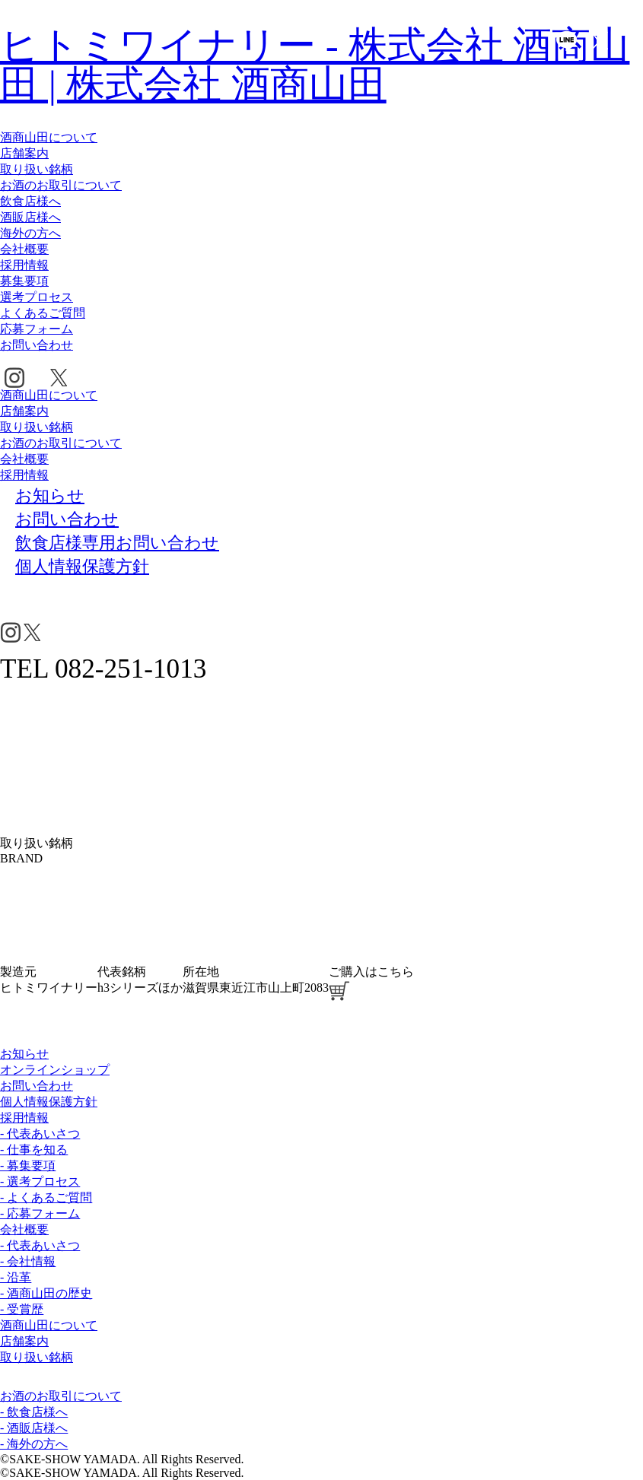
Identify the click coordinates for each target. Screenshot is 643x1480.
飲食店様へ (30, 201)
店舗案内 (24, 153)
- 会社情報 (28, 1261)
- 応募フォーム (40, 1213)
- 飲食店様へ (34, 1411)
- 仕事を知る (34, 1149)
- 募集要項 (28, 1165)
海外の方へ (30, 233)
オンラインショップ (55, 1069)
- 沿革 (15, 1277)
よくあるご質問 (42, 312)
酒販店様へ (30, 217)
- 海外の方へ (34, 1443)
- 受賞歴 (21, 1309)
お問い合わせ (36, 344)
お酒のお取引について (61, 185)
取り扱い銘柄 (36, 169)
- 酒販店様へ (34, 1427)
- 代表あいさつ (40, 1133)
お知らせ (24, 1053)
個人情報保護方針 (48, 1101)
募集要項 (24, 281)
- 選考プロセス (40, 1181)
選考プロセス (36, 297)
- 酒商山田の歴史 (46, 1293)
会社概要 (24, 249)
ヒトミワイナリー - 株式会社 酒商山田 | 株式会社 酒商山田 (314, 65)
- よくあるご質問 (46, 1197)
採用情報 (24, 265)
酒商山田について (48, 137)
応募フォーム (36, 328)
